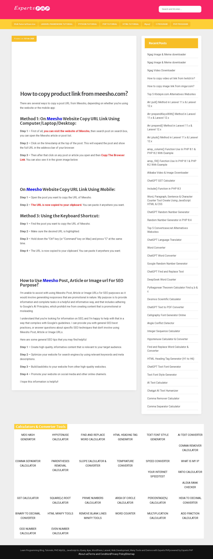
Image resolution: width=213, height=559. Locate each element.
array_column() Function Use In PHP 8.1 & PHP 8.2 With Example (171, 151)
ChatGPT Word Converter (161, 255)
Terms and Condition (99, 554)
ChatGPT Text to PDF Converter (165, 307)
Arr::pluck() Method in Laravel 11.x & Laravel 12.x (172, 139)
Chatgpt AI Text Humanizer (162, 390)
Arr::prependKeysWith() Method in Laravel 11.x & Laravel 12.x (171, 115)
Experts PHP (187, 550)
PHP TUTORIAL (110, 24)
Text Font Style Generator (162, 374)
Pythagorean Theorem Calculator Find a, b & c (172, 289)
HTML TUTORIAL (131, 24)
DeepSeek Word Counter (161, 279)
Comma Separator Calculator (163, 406)
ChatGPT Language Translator (164, 239)
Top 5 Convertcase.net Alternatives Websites (167, 229)
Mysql (147, 24)
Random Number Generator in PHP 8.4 (169, 220)
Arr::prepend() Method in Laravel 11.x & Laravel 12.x (169, 127)
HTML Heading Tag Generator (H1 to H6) (170, 358)
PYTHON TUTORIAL (87, 24)
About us (83, 554)
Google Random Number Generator (167, 263)
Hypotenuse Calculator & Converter (167, 339)
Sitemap (130, 554)
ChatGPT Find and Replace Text (165, 271)
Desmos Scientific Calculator (164, 299)
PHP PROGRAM (180, 24)
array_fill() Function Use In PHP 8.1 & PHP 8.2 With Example (171, 162)
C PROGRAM (162, 24)
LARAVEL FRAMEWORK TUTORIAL (57, 24)
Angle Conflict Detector (160, 323)
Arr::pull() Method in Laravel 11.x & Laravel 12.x (171, 104)
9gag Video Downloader (161, 70)
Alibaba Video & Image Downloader (167, 172)
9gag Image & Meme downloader (166, 54)
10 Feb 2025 (29, 39)
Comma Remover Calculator (163, 398)
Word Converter (156, 247)
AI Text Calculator (157, 382)
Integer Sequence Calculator (163, 331)
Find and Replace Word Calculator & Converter (168, 348)
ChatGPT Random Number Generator (168, 212)
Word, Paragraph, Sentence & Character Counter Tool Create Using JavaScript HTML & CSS (170, 200)
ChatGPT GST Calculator (161, 180)
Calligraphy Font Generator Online (166, 315)
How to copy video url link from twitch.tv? (171, 78)
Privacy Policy (118, 554)
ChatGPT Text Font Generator (164, 366)
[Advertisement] (74, 67)
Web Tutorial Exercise (24, 24)
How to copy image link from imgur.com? (170, 86)
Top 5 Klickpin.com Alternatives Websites (171, 94)
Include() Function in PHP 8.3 (164, 188)
